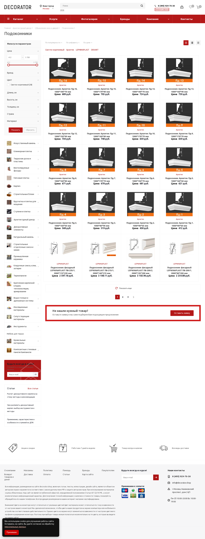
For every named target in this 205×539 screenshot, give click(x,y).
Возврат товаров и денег (9, 477)
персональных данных (15, 527)
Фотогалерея (89, 19)
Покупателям (108, 470)
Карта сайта (87, 474)
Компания (152, 19)
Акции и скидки (28, 448)
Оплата (46, 474)
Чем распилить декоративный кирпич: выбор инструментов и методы (20, 408)
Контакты (187, 19)
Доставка (28, 474)
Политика (47, 470)
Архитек (70, 50)
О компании (9, 470)
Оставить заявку (182, 313)
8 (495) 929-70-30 (166, 6)
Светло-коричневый (54, 50)
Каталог (18, 19)
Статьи (66, 474)
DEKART (95, 50)
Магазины (28, 470)
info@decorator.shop (181, 483)
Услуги (53, 19)
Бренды (125, 19)
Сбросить (30, 130)
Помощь (67, 470)
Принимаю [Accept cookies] (12, 532)
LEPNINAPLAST (82, 50)
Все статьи (33, 388)
